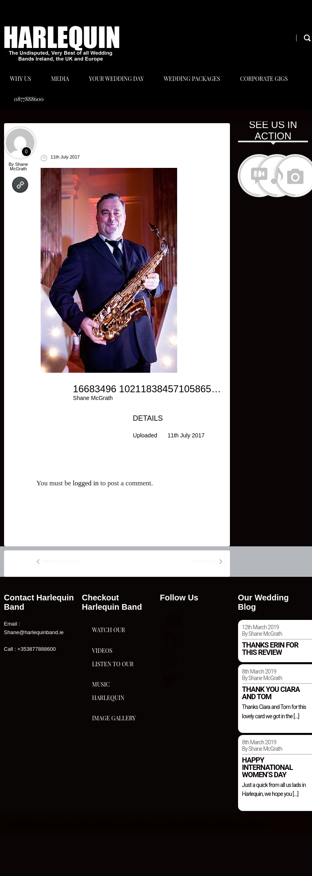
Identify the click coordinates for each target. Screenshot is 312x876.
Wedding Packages (197, 89)
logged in (86, 523)
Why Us (20, 89)
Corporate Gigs (271, 89)
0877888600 (29, 129)
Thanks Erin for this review (270, 689)
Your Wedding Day (120, 89)
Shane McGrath (19, 207)
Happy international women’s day (267, 807)
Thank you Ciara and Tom (271, 733)
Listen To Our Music (113, 753)
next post (203, 602)
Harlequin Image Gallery (114, 817)
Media (62, 89)
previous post (61, 602)
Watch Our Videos (108, 689)
